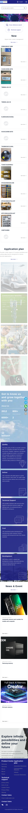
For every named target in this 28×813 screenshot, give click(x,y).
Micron (3, 769)
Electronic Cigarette (7, 367)
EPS (4, 275)
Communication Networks (18, 769)
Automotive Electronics (20, 766)
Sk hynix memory (7, 707)
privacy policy (5, 782)
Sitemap (3, 792)
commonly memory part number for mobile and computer (12, 620)
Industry (16, 772)
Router (8, 306)
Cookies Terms (5, 787)
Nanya (3, 774)
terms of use (4, 785)
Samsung (4, 764)
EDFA (4, 306)
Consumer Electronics (20, 774)
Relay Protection (16, 336)
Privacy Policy (5, 790)
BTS (4, 334)
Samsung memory (7, 663)
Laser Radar (8, 275)
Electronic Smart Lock (7, 336)
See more (5, 278)
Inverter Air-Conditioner (11, 334)
